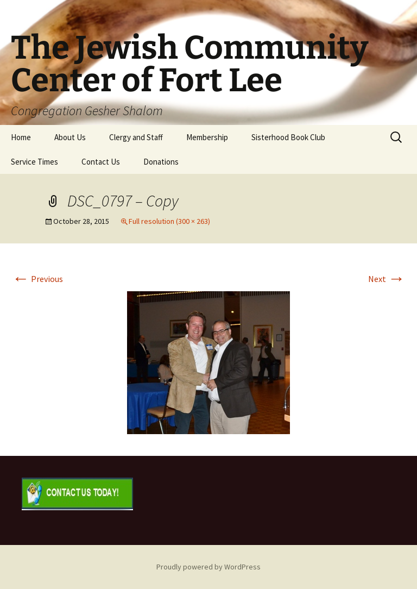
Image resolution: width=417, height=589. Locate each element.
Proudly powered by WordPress (208, 567)
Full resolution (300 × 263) (169, 221)
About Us (70, 137)
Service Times (34, 161)
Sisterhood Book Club (288, 137)
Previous (37, 278)
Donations (161, 161)
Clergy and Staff (136, 137)
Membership (207, 137)
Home (21, 137)
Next (386, 278)
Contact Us (100, 161)
